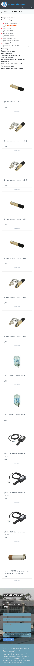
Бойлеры (5, 26)
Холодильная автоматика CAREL (12, 68)
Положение (13, 634)
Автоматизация (6, 53)
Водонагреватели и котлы (9, 28)
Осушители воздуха (7, 66)
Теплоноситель (6, 43)
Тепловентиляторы (7, 32)
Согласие (19, 634)
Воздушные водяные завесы (9, 38)
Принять (6, 634)
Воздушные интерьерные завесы (10, 42)
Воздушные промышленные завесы (11, 40)
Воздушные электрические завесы (10, 37)
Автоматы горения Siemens (11, 23)
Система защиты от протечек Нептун (11, 45)
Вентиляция (5, 49)
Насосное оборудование (8, 35)
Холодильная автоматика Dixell (11, 64)
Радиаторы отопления (8, 30)
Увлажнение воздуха (8, 51)
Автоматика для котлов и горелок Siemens (12, 21)
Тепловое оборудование (9, 20)
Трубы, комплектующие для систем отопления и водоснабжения (17, 47)
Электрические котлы (8, 33)
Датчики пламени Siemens (11, 25)
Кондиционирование (8, 18)
